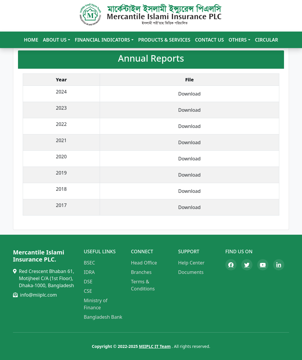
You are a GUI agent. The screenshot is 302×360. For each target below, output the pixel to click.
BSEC (89, 262)
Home (31, 40)
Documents (190, 272)
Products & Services (164, 40)
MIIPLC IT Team (155, 346)
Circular (266, 40)
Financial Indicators (102, 40)
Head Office (144, 262)
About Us (55, 40)
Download (189, 94)
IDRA (89, 272)
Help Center (191, 262)
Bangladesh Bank (103, 317)
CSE (88, 291)
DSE (88, 281)
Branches (141, 272)
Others (238, 40)
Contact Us (209, 40)
